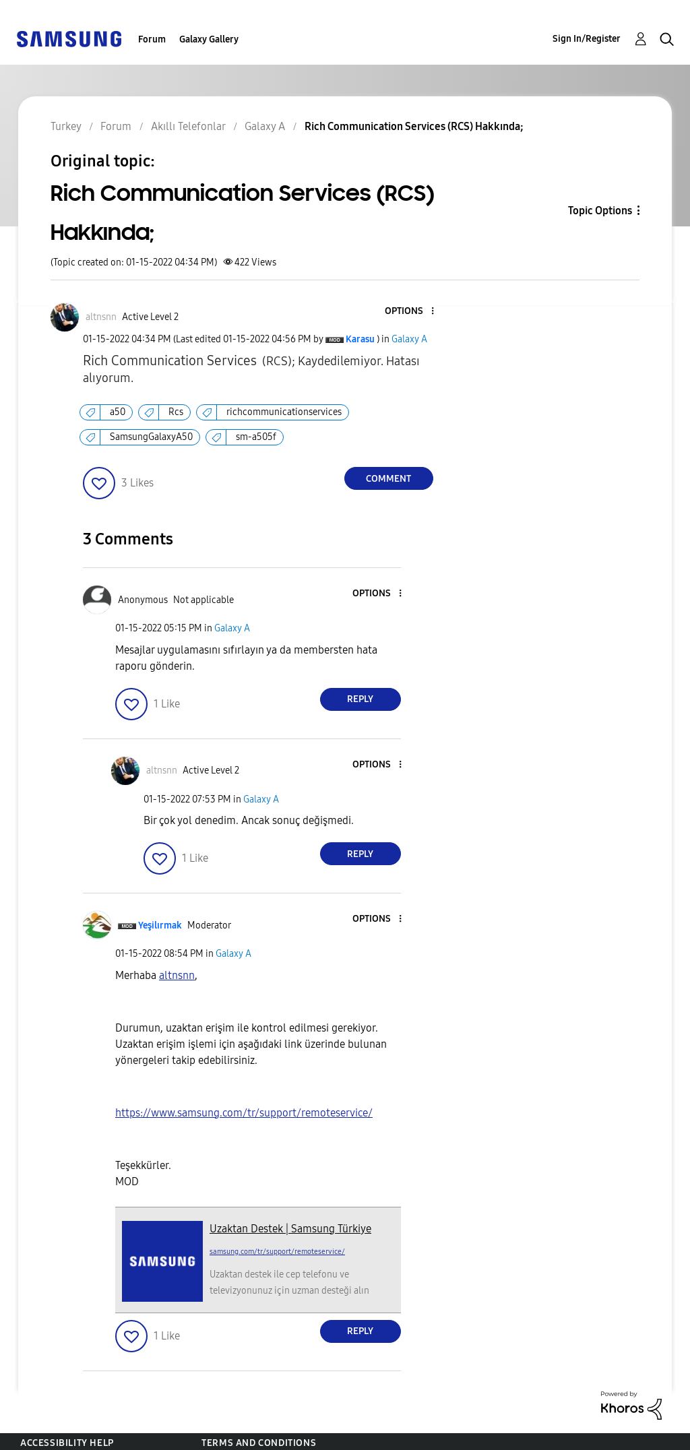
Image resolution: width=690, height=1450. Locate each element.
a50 (117, 412)
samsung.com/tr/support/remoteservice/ (277, 1251)
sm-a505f (256, 437)
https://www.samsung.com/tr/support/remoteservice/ (244, 1112)
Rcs (175, 412)
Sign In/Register (587, 38)
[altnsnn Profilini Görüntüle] (177, 975)
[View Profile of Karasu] (360, 339)
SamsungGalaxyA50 (151, 437)
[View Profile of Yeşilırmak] (160, 925)
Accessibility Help (67, 1443)
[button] (409, 311)
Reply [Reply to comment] (360, 699)
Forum (152, 39)
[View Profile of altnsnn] (101, 317)
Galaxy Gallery (209, 39)
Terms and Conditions (258, 1443)
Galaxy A (409, 339)
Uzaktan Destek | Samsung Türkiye (290, 1228)
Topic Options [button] (600, 210)
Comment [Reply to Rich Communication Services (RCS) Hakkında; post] (388, 478)
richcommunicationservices (284, 412)
